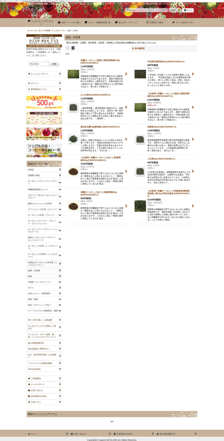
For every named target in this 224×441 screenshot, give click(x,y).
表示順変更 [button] (138, 48)
